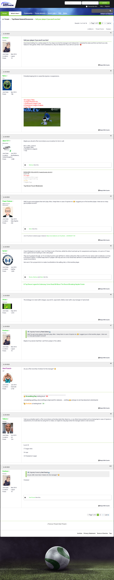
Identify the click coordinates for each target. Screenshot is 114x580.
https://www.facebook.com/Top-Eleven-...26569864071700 (61, 235)
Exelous (31, 165)
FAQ (59, 13)
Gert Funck (32, 497)
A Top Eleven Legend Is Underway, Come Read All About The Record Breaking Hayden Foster (54, 284)
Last (109, 23)
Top (110, 533)
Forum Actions (40, 13)
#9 (110, 414)
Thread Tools (99, 29)
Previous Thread (53, 524)
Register (107, 6)
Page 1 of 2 (94, 23)
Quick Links (52, 13)
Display (108, 29)
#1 (110, 32)
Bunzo (31, 277)
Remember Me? (92, 6)
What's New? (15, 13)
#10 (110, 466)
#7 (110, 325)
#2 (110, 70)
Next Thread (62, 524)
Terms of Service (102, 533)
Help (101, 6)
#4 (110, 196)
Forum (4, 13)
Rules (65, 13)
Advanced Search (106, 14)
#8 (110, 363)
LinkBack (90, 29)
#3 (110, 135)
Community (28, 13)
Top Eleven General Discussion (22, 19)
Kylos (30, 229)
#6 (110, 294)
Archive (79, 533)
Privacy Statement (90, 533)
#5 (110, 246)
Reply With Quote (104, 65)
